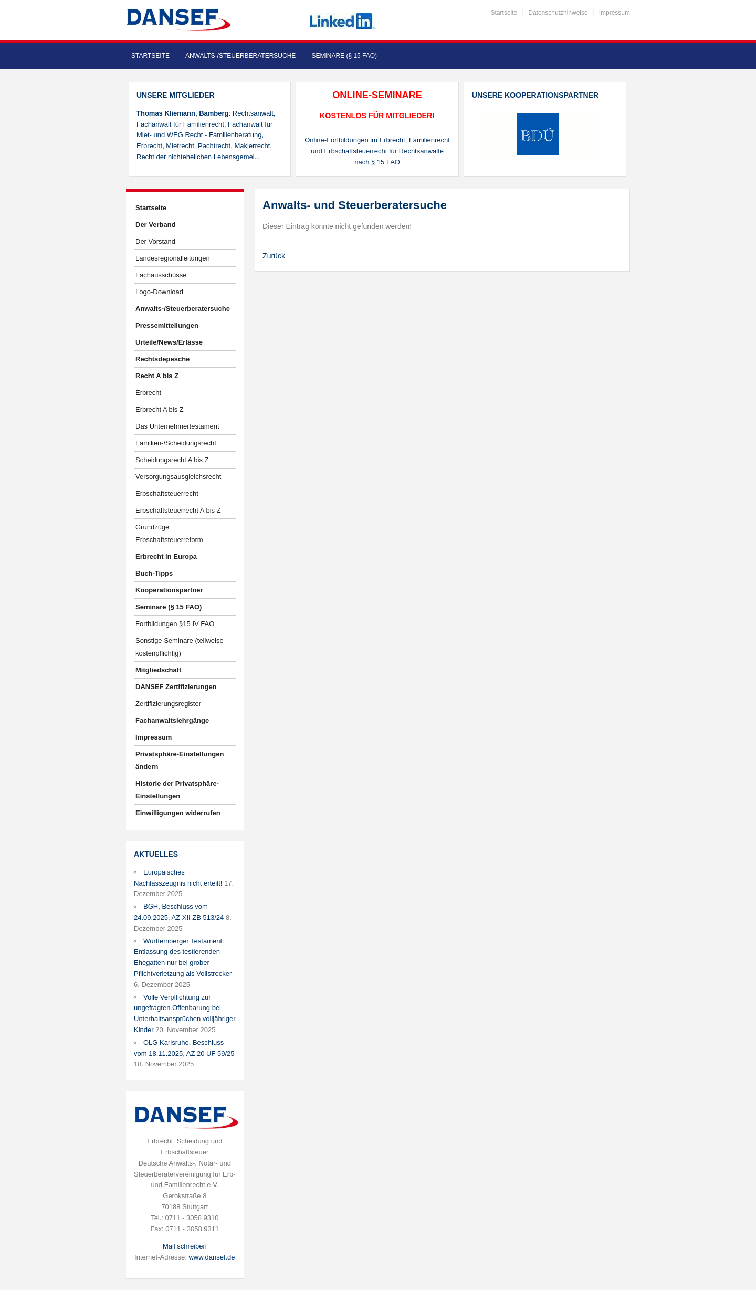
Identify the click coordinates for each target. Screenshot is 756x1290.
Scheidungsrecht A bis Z (171, 460)
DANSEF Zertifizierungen (176, 687)
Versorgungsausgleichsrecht (178, 477)
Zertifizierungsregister (168, 704)
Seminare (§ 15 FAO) (344, 55)
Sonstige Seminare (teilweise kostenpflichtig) (179, 647)
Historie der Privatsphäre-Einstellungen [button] (177, 789)
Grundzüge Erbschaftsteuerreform (169, 533)
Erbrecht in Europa (166, 556)
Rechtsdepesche (162, 359)
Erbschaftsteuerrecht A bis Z (178, 510)
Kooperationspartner (169, 590)
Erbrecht (148, 393)
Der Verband (155, 224)
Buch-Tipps (154, 573)
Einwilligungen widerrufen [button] (177, 813)
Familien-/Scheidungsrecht (175, 443)
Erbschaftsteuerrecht (166, 493)
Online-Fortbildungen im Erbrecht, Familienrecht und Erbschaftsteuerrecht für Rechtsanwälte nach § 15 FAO (377, 151)
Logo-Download (159, 292)
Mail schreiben (185, 1246)
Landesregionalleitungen (172, 258)
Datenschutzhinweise (557, 12)
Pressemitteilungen (166, 325)
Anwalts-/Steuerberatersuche (240, 55)
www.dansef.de (211, 1257)
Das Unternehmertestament (177, 426)
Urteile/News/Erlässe (169, 342)
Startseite (504, 12)
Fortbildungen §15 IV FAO (174, 624)
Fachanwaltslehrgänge (172, 720)
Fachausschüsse (161, 275)
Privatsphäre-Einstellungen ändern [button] (179, 760)
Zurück (273, 256)
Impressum (614, 12)
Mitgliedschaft (158, 670)
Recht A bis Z (156, 376)
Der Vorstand (155, 241)
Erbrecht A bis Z (159, 409)
